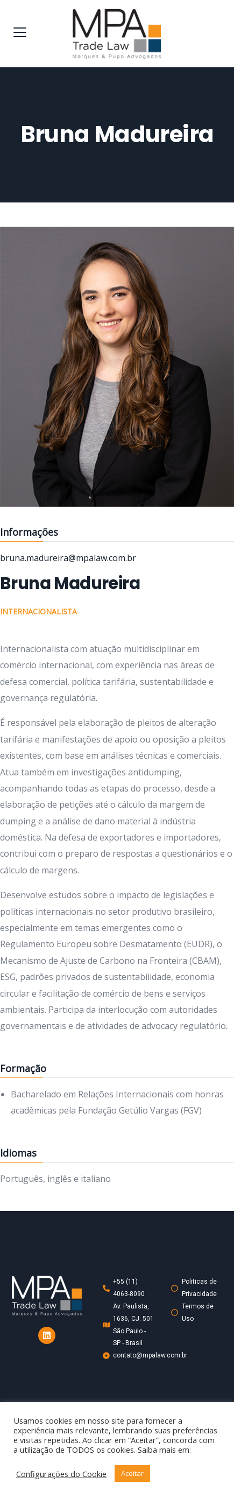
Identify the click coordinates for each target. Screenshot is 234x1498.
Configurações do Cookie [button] (61, 1474)
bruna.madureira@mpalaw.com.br (68, 558)
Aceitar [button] (132, 1473)
